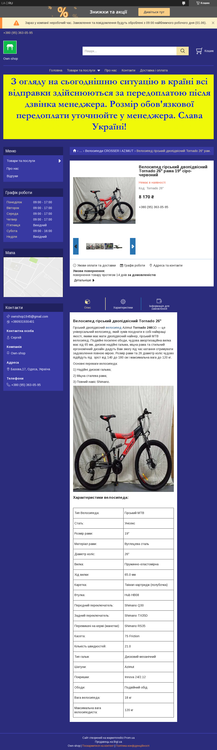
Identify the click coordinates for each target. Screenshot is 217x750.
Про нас (111, 70)
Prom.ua (129, 737)
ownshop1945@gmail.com (29, 316)
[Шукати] (182, 51)
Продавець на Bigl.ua (108, 741)
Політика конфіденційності (132, 745)
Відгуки (12, 176)
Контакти (128, 70)
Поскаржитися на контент (98, 745)
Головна (55, 70)
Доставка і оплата (154, 70)
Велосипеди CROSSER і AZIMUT (109, 151)
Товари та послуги (81, 70)
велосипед (114, 327)
